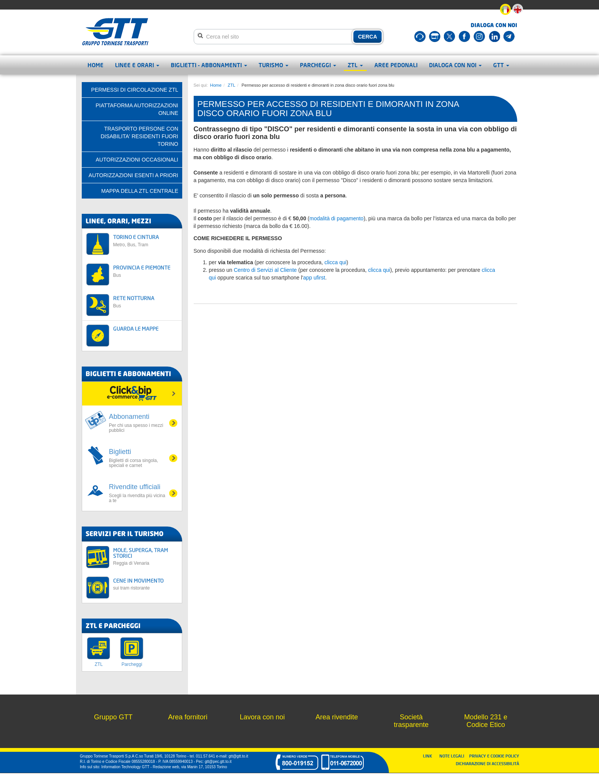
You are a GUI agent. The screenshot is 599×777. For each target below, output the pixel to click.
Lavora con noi (262, 717)
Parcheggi (318, 64)
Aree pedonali (396, 64)
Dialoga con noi (455, 64)
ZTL (355, 64)
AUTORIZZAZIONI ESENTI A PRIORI (133, 175)
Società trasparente (411, 721)
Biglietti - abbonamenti (209, 64)
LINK (430, 755)
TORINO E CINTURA (145, 240)
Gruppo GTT (113, 717)
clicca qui (335, 262)
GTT (501, 64)
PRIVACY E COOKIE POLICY (494, 755)
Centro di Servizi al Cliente (265, 270)
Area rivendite (337, 717)
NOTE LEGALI (453, 755)
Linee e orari (137, 64)
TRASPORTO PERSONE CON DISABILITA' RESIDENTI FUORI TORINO (139, 136)
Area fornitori (187, 717)
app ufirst (314, 278)
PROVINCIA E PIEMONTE (145, 271)
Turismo (273, 64)
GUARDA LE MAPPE (136, 328)
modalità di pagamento (336, 218)
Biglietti (138, 458)
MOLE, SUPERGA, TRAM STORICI (145, 556)
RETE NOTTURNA (145, 301)
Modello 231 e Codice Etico (485, 721)
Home (95, 64)
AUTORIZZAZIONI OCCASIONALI (137, 160)
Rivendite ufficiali (138, 493)
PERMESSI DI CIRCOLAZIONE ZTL (134, 90)
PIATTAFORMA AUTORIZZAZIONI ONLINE (137, 109)
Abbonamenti (138, 423)
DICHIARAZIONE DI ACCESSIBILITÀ (487, 763)
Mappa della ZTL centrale (139, 191)
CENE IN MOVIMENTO (145, 584)
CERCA (367, 37)
